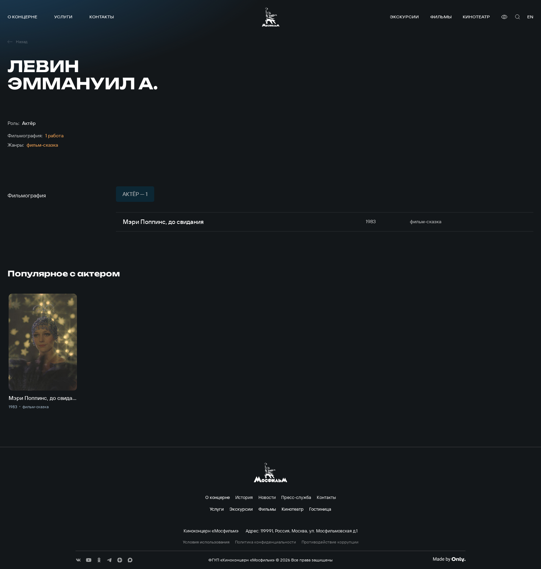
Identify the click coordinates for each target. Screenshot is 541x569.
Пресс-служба (296, 497)
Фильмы (441, 16)
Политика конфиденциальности (265, 542)
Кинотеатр (476, 16)
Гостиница (320, 509)
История (244, 497)
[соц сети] (78, 560)
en (530, 16)
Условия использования (206, 542)
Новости (267, 497)
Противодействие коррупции (330, 542)
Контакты (101, 16)
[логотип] (270, 17)
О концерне (22, 16)
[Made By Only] (449, 559)
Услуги (63, 16)
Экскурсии (404, 16)
